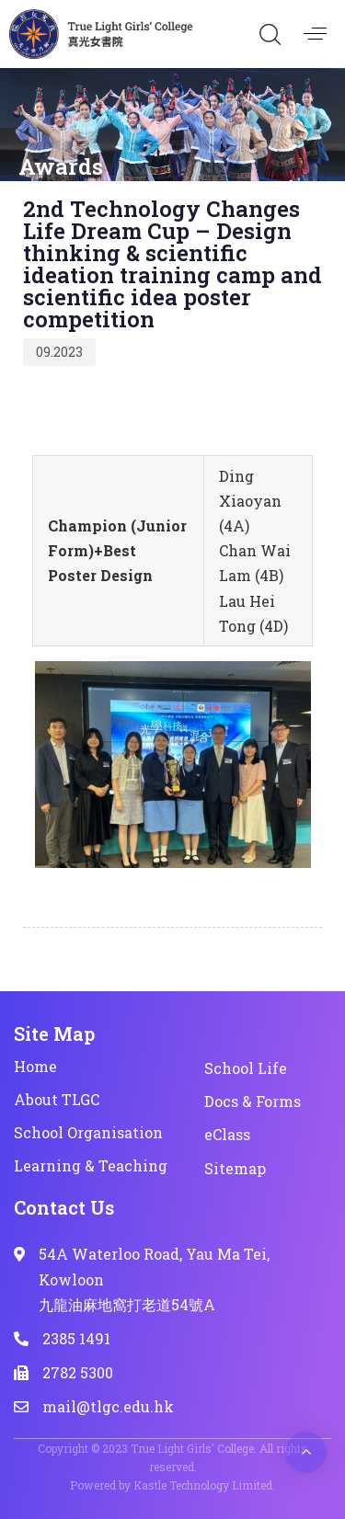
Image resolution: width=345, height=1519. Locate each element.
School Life (245, 1068)
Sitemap (235, 1168)
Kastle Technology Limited (202, 1485)
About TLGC (56, 1099)
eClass (227, 1134)
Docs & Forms (252, 1101)
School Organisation (88, 1132)
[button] (270, 34)
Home (35, 1066)
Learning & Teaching (90, 1165)
